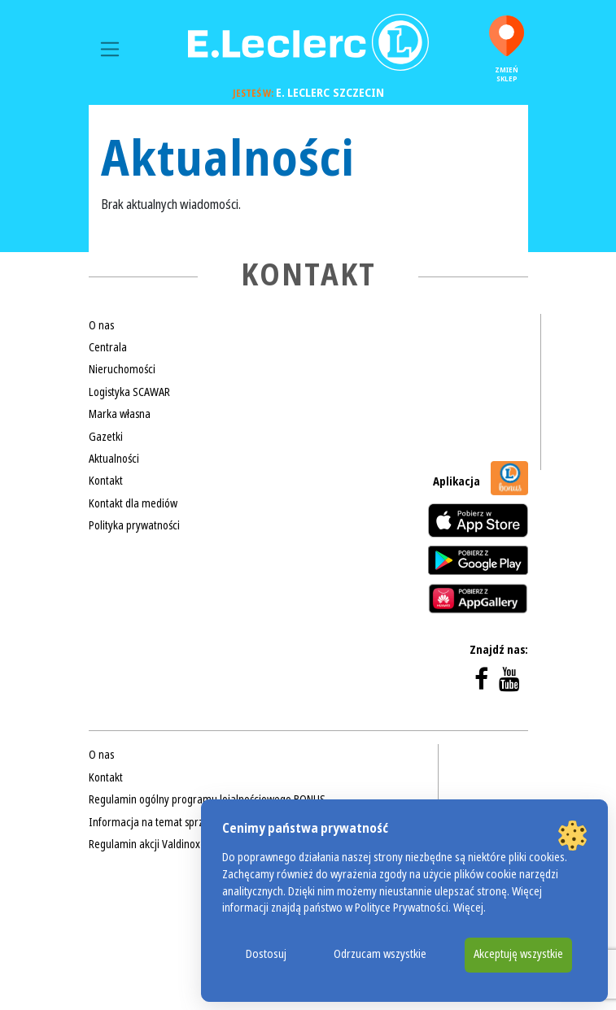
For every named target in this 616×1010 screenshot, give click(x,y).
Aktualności (114, 459)
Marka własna (120, 414)
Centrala (108, 347)
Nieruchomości (122, 369)
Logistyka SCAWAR (129, 392)
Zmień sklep (506, 49)
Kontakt (106, 480)
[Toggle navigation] (110, 49)
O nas (101, 325)
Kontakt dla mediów (133, 503)
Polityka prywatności (134, 525)
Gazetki (106, 437)
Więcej (468, 907)
